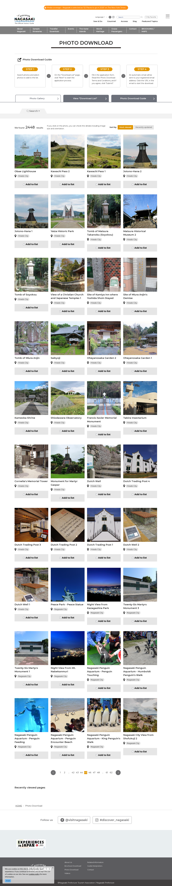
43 (77, 772)
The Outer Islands (84, 30)
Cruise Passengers (116, 30)
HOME (18, 806)
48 (98, 772)
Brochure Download (73, 866)
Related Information (95, 862)
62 (111, 772)
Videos (67, 873)
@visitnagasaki (74, 820)
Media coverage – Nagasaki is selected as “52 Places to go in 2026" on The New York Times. (85, 7)
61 (107, 772)
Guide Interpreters (94, 866)
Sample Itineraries (37, 30)
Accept (8, 880)
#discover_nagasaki (112, 820)
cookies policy (34, 874)
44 (81, 772)
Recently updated (144, 127)
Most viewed (125, 127)
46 (90, 772)
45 (85, 772)
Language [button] (99, 17)
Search (33, 111)
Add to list (32, 184)
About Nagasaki (21, 30)
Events (71, 29)
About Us (68, 862)
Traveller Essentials (54, 30)
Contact (133, 29)
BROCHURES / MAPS (148, 30)
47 (94, 772)
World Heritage (100, 30)
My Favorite (151, 17)
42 (73, 772)
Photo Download (33, 806)
